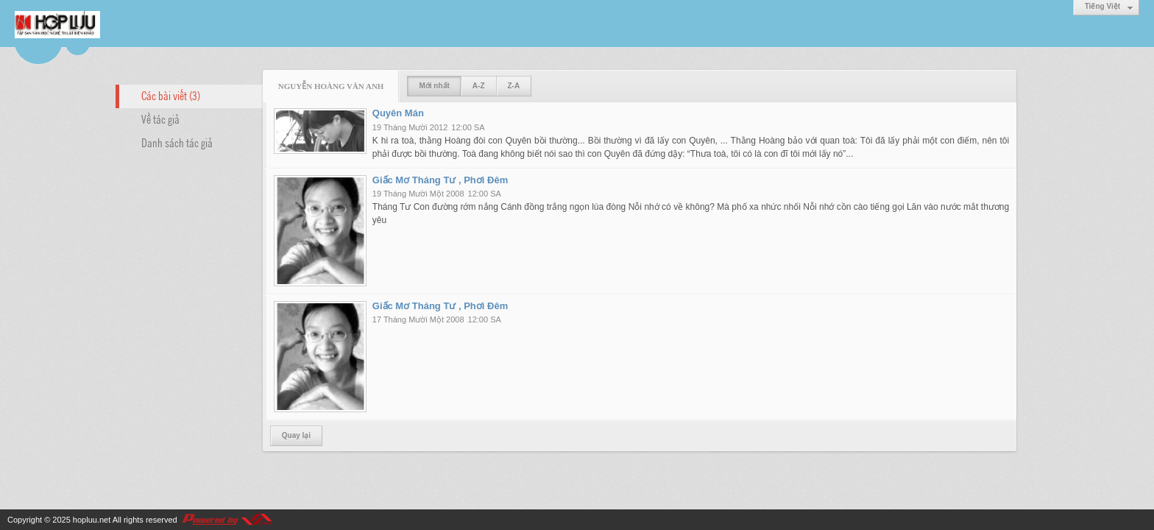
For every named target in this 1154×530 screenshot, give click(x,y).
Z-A (514, 86)
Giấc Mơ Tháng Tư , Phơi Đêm (440, 180)
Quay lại (296, 435)
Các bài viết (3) (170, 95)
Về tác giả (160, 118)
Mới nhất (434, 86)
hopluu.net (91, 519)
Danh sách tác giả (177, 142)
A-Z (478, 86)
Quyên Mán (398, 113)
